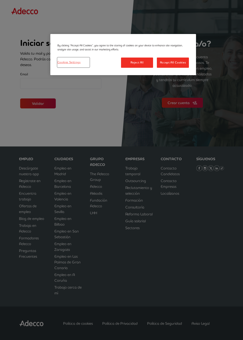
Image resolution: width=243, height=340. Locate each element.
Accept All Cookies (173, 62)
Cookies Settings (69, 62)
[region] (123, 54)
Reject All (137, 62)
